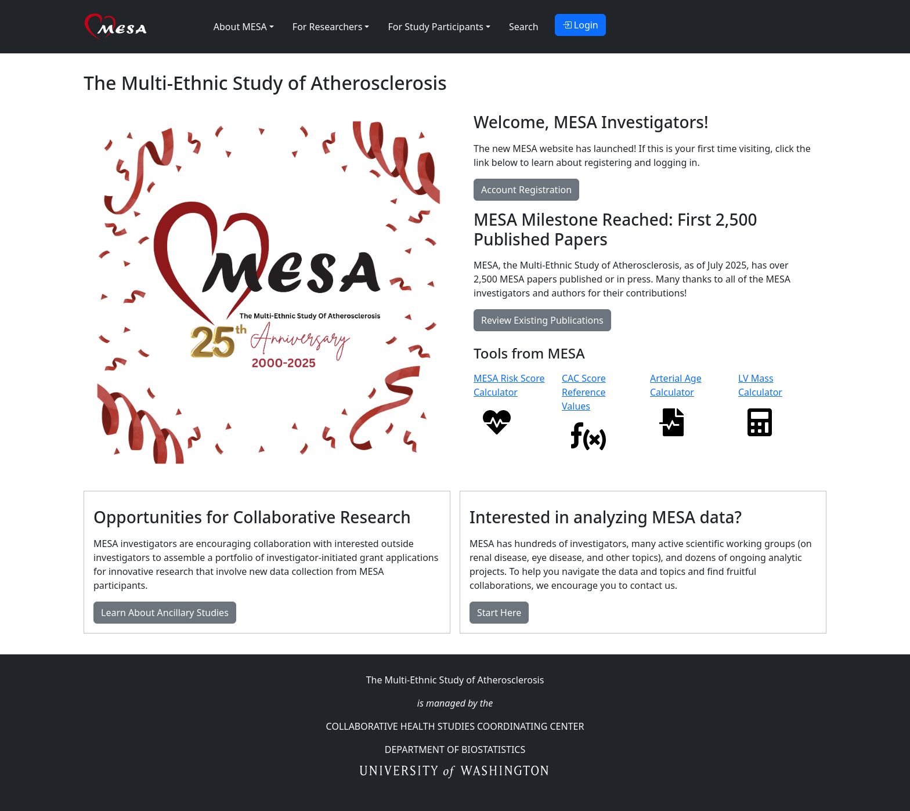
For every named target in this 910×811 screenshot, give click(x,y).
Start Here (499, 612)
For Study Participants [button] (435, 26)
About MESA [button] (240, 26)
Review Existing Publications (542, 320)
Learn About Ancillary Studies (165, 612)
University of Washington (455, 773)
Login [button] (580, 25)
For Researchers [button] (327, 26)
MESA (182, 29)
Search (524, 26)
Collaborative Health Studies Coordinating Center (455, 726)
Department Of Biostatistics (455, 749)
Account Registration (526, 189)
